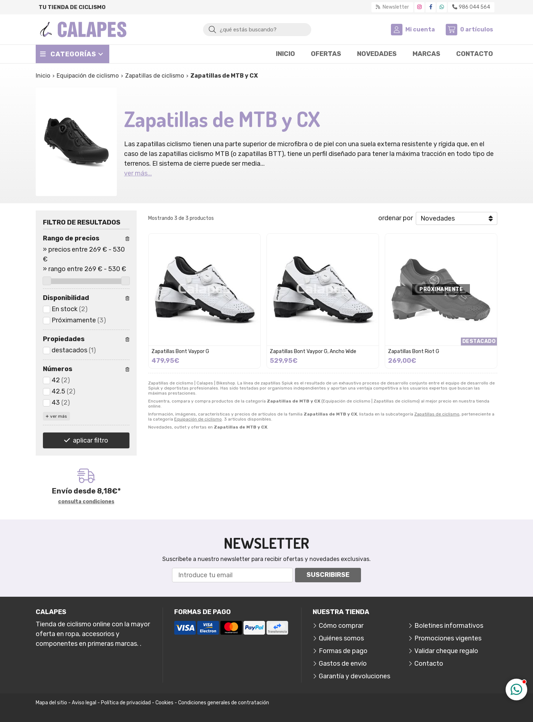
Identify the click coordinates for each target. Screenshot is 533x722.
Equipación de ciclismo (198, 419)
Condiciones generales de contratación (223, 703)
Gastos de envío (343, 663)
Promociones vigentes (447, 638)
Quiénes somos (341, 638)
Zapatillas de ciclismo (436, 414)
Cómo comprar (341, 626)
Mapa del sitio (51, 703)
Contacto (428, 663)
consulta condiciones (86, 502)
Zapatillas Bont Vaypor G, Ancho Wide (313, 351)
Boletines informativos (448, 626)
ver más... (138, 173)
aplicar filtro (90, 440)
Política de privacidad (126, 703)
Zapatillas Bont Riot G (413, 351)
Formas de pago (343, 651)
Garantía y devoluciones (354, 676)
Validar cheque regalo (446, 651)
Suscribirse (328, 575)
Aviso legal (84, 703)
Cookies (164, 703)
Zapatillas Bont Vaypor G (180, 351)
